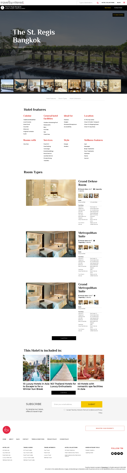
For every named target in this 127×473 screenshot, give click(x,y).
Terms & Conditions (89, 410)
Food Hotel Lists (6, 455)
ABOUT (11, 439)
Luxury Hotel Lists (7, 457)
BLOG (119, 2)
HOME (4, 439)
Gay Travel (46, 450)
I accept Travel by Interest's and (83, 411)
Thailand (7, 8)
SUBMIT (91, 404)
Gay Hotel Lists (6, 452)
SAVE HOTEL (118, 15)
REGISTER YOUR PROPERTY (105, 428)
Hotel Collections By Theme (72, 452)
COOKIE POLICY (64, 439)
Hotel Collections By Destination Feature (73, 456)
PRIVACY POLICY (52, 439)
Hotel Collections (75, 98)
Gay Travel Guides (27, 452)
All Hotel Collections (70, 450)
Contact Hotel (118, 7)
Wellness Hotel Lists (7, 460)
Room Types (63, 98)
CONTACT (25, 439)
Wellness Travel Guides (29, 460)
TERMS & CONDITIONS (38, 439)
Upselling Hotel (89, 452)
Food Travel (47, 452)
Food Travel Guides (28, 455)
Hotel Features (51, 98)
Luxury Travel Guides (28, 457)
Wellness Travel (48, 457)
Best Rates (108, 7)
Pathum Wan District (20, 8)
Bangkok (12, 8)
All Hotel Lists (6, 450)
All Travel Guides (27, 450)
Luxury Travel (47, 455)
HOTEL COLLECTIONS (108, 2)
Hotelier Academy (90, 450)
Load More (64, 338)
